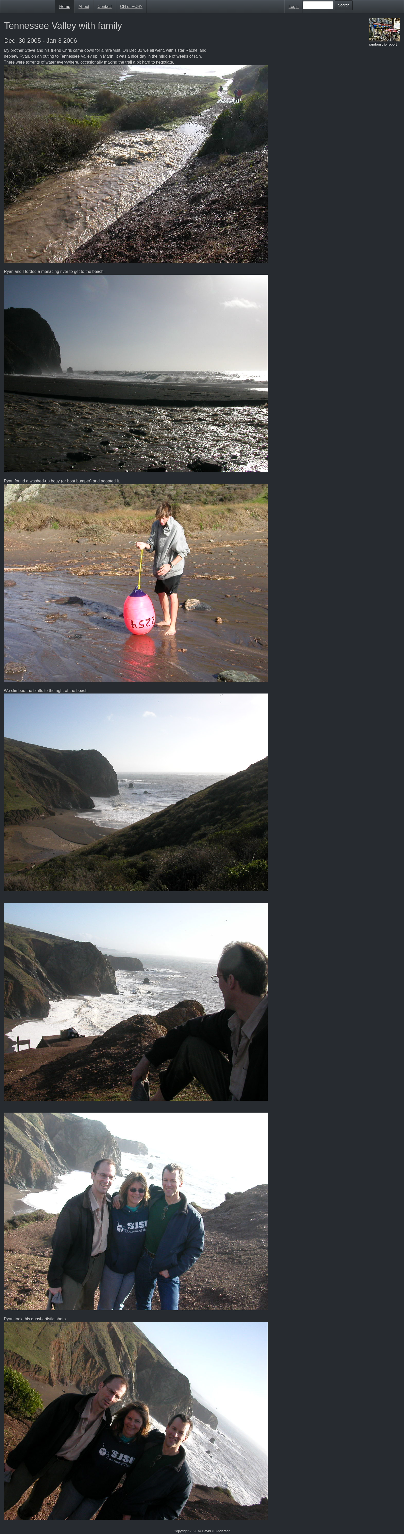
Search (343, 5)
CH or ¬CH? (131, 6)
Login (294, 6)
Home (64, 6)
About (84, 6)
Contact (105, 6)
